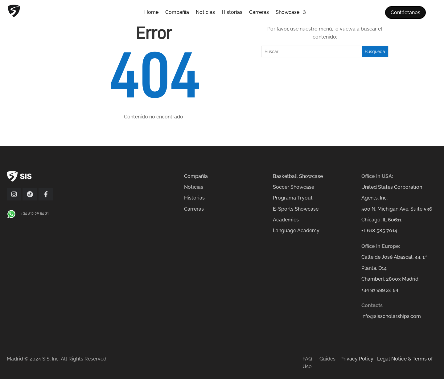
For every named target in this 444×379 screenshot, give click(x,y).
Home (151, 12)
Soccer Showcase (293, 187)
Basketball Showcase (298, 176)
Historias (232, 12)
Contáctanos (405, 12)
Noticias (205, 12)
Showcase (287, 12)
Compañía (177, 12)
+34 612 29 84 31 (34, 214)
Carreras (259, 12)
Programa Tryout (293, 198)
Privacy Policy (356, 359)
